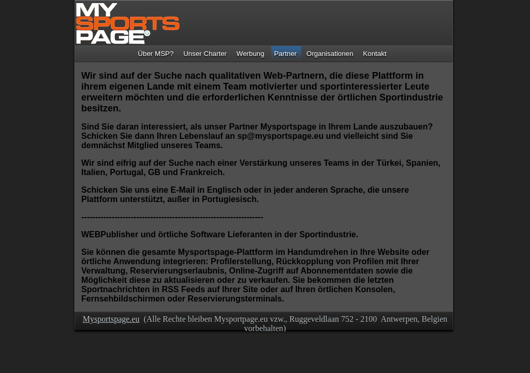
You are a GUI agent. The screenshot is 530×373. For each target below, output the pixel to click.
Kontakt (374, 54)
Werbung (250, 54)
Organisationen (330, 54)
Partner (285, 54)
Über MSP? (155, 54)
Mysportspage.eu (111, 318)
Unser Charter (205, 54)
